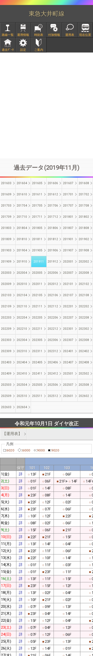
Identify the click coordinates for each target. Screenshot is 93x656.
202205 (37, 317)
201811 (37, 239)
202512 (53, 396)
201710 (22, 217)
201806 (53, 228)
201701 (68, 194)
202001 (68, 261)
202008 (84, 272)
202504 (22, 384)
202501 (68, 373)
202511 (37, 396)
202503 (6, 384)
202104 (22, 295)
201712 (53, 217)
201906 (53, 250)
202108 (84, 295)
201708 (84, 205)
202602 (84, 396)
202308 (84, 340)
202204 (22, 317)
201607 (68, 183)
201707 (68, 205)
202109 (6, 306)
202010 (22, 284)
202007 (68, 272)
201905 (37, 250)
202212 (53, 328)
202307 (68, 340)
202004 (22, 272)
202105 (37, 295)
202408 (84, 362)
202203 (6, 317)
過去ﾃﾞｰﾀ (8, 50)
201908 (84, 250)
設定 (23, 50)
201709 (6, 217)
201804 (22, 228)
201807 (68, 228)
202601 (68, 396)
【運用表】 (12, 433)
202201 (68, 306)
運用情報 (23, 35)
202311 (37, 351)
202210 (22, 328)
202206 (53, 317)
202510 (22, 396)
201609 (6, 194)
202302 (84, 328)
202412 (53, 373)
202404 (22, 362)
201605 (37, 183)
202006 (53, 272)
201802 (84, 217)
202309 (6, 351)
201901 (68, 239)
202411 (37, 373)
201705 (37, 205)
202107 (68, 295)
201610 (22, 194)
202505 (37, 384)
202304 (22, 340)
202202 (84, 306)
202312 (53, 351)
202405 (37, 362)
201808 (84, 228)
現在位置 (85, 35)
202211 (37, 328)
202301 (68, 328)
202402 (84, 351)
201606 (53, 183)
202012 (53, 284)
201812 (53, 239)
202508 (84, 384)
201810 (22, 239)
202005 (37, 272)
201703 (6, 205)
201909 (6, 261)
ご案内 (38, 50)
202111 (37, 306)
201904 (22, 250)
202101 (68, 284)
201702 (84, 194)
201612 (53, 194)
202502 (84, 373)
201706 (53, 205)
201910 (22, 261)
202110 (22, 306)
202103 (6, 295)
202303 (6, 340)
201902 (84, 239)
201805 (37, 228)
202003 (6, 272)
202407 (68, 362)
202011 (37, 284)
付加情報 (54, 35)
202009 (6, 284)
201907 (68, 250)
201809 (6, 239)
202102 (84, 284)
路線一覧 (8, 35)
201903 (6, 250)
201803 (6, 228)
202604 (22, 407)
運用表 (69, 35)
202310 (22, 351)
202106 (53, 295)
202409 (6, 373)
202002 (84, 261)
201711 (37, 217)
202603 (6, 407)
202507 (68, 384)
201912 (53, 261)
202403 (6, 362)
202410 (22, 373)
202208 (84, 317)
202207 (68, 317)
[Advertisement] (46, 105)
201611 (37, 194)
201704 (22, 205)
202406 (53, 362)
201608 (84, 183)
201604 (22, 183)
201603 (6, 183)
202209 (6, 328)
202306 (53, 340)
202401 (68, 351)
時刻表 (38, 35)
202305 (37, 340)
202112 (53, 306)
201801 (68, 217)
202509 (6, 396)
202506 (53, 384)
